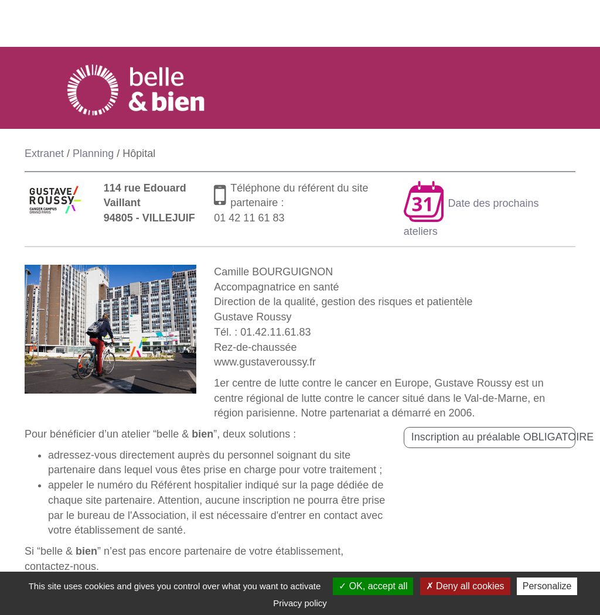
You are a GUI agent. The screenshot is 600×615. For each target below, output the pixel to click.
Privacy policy (300, 603)
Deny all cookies (465, 586)
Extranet (44, 153)
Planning (93, 153)
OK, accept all (373, 586)
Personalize (547, 586)
